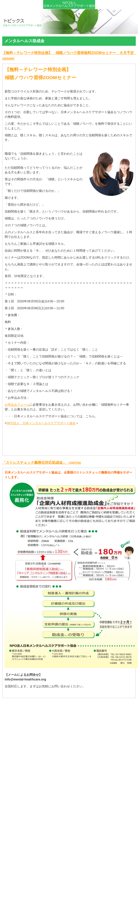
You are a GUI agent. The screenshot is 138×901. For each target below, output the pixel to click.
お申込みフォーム (17, 404)
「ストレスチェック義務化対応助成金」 (41, 462)
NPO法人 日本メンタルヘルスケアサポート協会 (40, 423)
